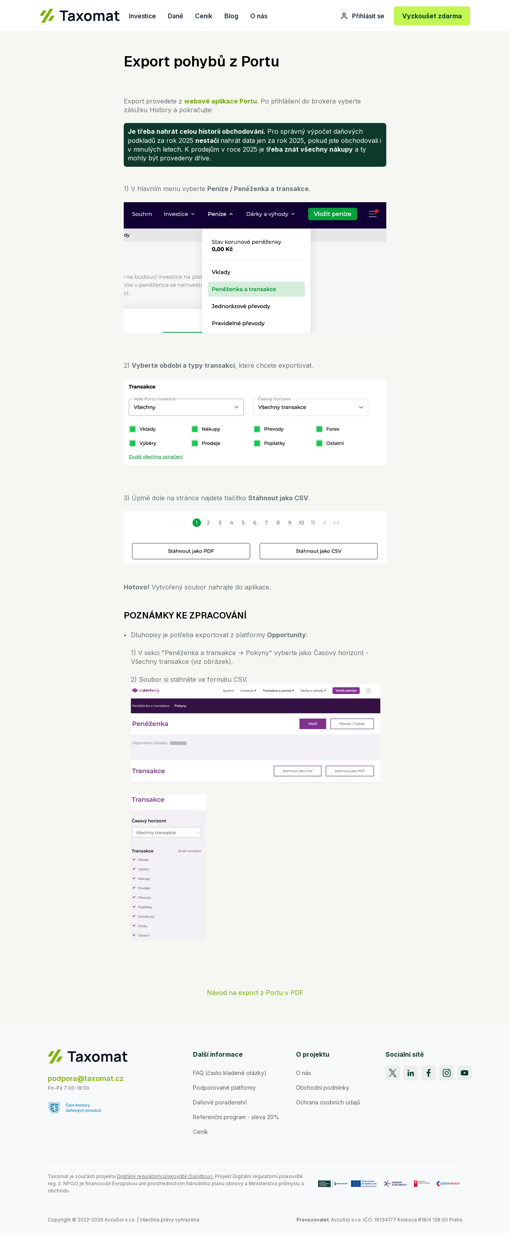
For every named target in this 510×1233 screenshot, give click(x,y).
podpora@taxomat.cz (86, 1078)
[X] (393, 1073)
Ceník (203, 16)
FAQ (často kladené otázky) (230, 1072)
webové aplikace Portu (220, 101)
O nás (258, 16)
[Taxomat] (79, 16)
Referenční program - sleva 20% (236, 1117)
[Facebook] (428, 1073)
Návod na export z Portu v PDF (255, 993)
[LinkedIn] (411, 1073)
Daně (175, 16)
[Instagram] (446, 1073)
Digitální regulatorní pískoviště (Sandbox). (165, 1176)
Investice (142, 16)
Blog (231, 16)
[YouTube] (464, 1073)
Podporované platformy (224, 1087)
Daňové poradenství (220, 1102)
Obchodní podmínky (322, 1087)
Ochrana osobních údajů (328, 1102)
